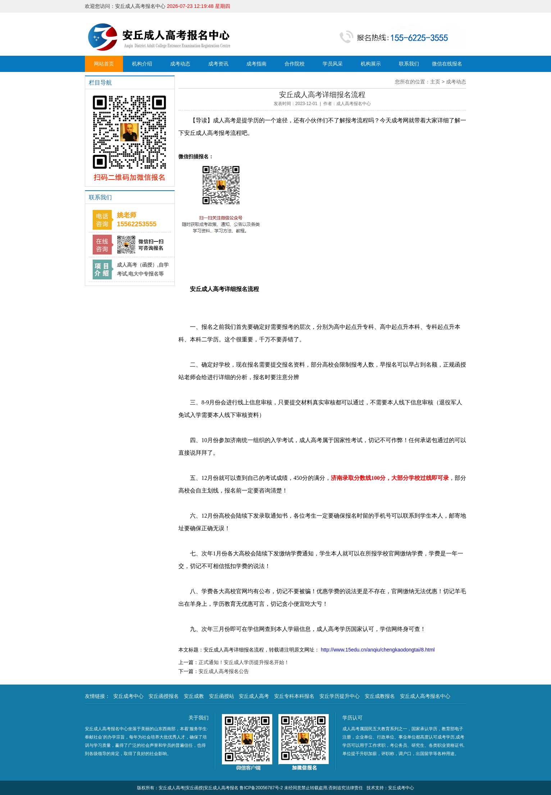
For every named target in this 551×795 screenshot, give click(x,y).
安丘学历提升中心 (339, 696)
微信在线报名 (447, 64)
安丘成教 (194, 696)
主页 (435, 82)
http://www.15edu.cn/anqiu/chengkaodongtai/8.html (377, 650)
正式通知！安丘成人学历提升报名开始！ (244, 662)
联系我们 (409, 64)
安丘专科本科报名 (294, 696)
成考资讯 (218, 64)
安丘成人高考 (254, 696)
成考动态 (180, 64)
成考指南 (256, 64)
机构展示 (371, 64)
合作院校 (294, 64)
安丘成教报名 (380, 696)
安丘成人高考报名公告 (224, 671)
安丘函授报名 (164, 696)
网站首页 (104, 64)
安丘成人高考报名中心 (425, 696)
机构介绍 (142, 64)
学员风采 (333, 64)
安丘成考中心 (128, 696)
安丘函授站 (221, 696)
